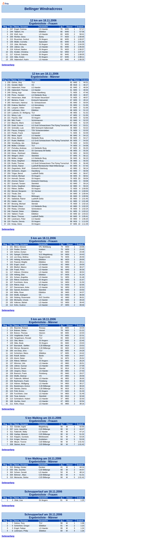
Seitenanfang (8, 65)
